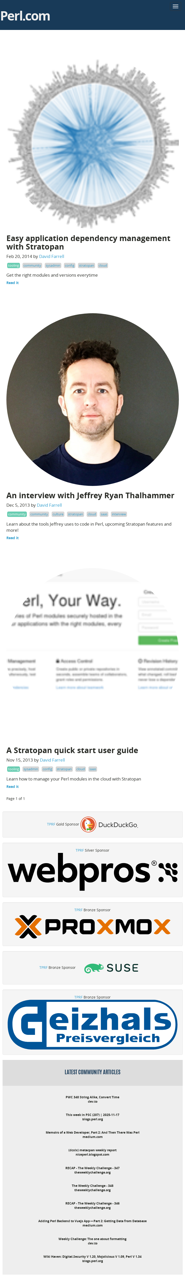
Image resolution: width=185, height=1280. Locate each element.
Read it (12, 282)
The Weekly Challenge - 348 (92, 1186)
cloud (103, 265)
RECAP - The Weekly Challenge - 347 (92, 1168)
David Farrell (51, 256)
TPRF (51, 824)
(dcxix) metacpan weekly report (92, 1150)
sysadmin (53, 265)
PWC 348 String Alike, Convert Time (92, 1097)
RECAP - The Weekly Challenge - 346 (92, 1203)
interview (119, 514)
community (32, 265)
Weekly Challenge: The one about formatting (92, 1239)
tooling (13, 265)
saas (104, 514)
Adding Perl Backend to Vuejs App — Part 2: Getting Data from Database (92, 1221)
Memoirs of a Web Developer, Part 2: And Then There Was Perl (93, 1132)
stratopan (86, 265)
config (69, 265)
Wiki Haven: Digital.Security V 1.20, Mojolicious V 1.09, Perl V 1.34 (92, 1256)
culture (58, 514)
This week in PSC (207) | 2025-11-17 (92, 1115)
